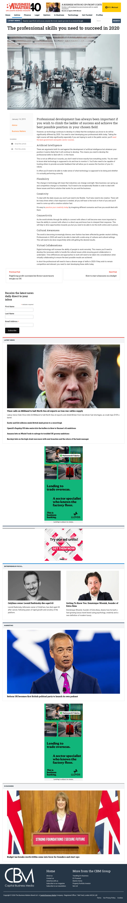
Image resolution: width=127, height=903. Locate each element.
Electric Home (77, 881)
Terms (99, 898)
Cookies (120, 898)
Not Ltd (75, 886)
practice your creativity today (57, 207)
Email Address (12, 321)
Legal (37, 15)
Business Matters (19, 131)
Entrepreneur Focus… (13, 566)
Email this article (18, 144)
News (7, 15)
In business (9, 786)
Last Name (9, 314)
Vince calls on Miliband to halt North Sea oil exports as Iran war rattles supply (45, 410)
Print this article (18, 149)
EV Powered (77, 878)
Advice (17, 15)
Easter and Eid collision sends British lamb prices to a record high (34, 423)
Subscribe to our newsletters (56, 886)
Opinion (46, 15)
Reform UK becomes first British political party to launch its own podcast (42, 696)
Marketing (8, 625)
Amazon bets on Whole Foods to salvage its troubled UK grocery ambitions (38, 433)
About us (49, 876)
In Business (59, 15)
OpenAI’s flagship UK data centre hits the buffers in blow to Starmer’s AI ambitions (41, 428)
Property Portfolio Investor (82, 883)
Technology (73, 15)
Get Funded (87, 15)
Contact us (50, 878)
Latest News (9, 340)
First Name (9, 306)
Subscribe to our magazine (55, 883)
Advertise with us (52, 881)
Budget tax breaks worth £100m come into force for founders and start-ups (43, 856)
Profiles (99, 15)
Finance (27, 15)
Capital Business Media (48, 895)
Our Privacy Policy (109, 898)
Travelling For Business (80, 876)
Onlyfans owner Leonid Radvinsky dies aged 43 (30, 603)
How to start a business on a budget (101, 276)
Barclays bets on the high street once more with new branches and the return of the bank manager (48, 439)
